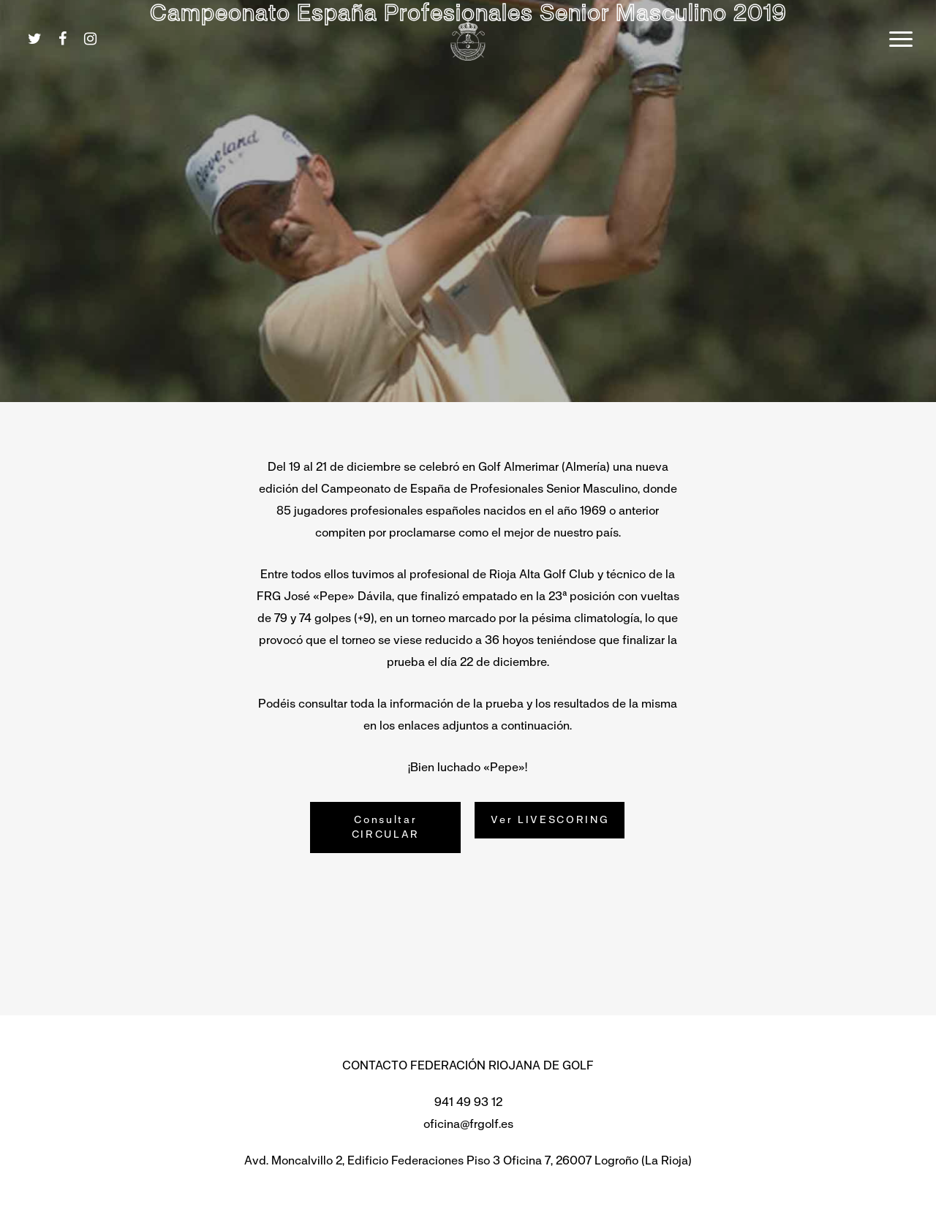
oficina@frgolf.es (468, 1124)
